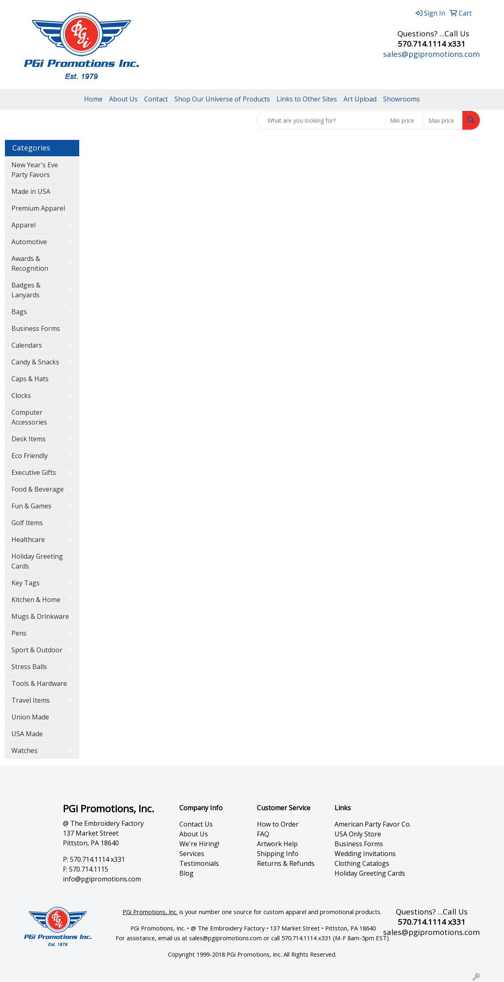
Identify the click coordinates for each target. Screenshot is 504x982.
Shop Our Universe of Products (222, 98)
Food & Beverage (37, 489)
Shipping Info (278, 853)
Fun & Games (31, 505)
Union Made (30, 716)
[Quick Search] (321, 120)
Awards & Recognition (29, 263)
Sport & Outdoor (36, 649)
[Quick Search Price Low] (405, 120)
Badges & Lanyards (25, 290)
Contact (156, 98)
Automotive (29, 241)
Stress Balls (29, 666)
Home (93, 98)
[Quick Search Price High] (443, 120)
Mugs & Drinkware (40, 616)
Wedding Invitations (365, 853)
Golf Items (27, 522)
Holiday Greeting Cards (37, 561)
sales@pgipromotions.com (431, 54)
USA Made (27, 733)
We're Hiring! (199, 843)
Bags (19, 311)
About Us (123, 98)
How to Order (278, 824)
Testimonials (199, 863)
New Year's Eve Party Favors (34, 169)
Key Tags (25, 582)
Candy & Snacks (35, 361)
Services (191, 853)
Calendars (26, 345)
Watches (24, 750)
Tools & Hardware (39, 683)
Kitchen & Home (35, 599)
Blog (186, 873)
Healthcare (28, 539)
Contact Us (196, 824)
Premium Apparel (38, 208)
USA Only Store (358, 833)
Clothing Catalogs (362, 863)
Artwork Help (277, 843)
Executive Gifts (33, 472)
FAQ (263, 833)
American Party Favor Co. (373, 824)
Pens (19, 633)
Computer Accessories (29, 417)
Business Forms (35, 328)
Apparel (23, 224)
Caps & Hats (30, 378)
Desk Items (28, 438)
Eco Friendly (29, 455)
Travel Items (30, 700)
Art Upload (360, 98)
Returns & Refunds (285, 863)
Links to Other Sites (307, 98)
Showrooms (401, 98)
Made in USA (30, 191)
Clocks (21, 395)
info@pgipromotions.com (102, 878)
